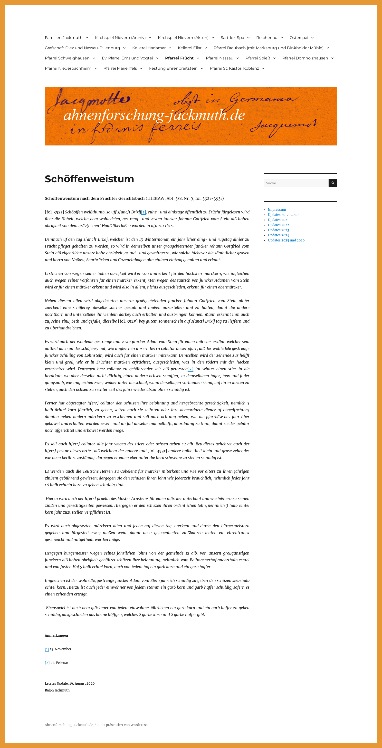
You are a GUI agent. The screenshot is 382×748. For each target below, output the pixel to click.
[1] (143, 212)
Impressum (277, 210)
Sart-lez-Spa (232, 37)
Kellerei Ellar (189, 48)
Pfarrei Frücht (179, 58)
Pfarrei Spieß (258, 58)
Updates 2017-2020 (283, 215)
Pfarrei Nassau (219, 58)
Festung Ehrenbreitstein (173, 68)
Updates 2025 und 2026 (286, 240)
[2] (190, 368)
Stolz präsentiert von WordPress (122, 725)
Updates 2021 (278, 220)
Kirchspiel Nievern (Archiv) (120, 37)
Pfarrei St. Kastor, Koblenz (234, 68)
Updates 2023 (278, 230)
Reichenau (266, 37)
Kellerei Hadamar (149, 48)
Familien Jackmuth (64, 37)
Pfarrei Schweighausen (67, 58)
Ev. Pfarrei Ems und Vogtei (127, 58)
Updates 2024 (278, 235)
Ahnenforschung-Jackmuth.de (69, 725)
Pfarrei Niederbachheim (68, 68)
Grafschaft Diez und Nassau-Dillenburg (82, 48)
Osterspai (299, 37)
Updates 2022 (278, 225)
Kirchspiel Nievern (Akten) (183, 37)
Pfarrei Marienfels (120, 68)
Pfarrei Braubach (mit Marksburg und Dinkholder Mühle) (269, 48)
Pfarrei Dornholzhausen (305, 58)
